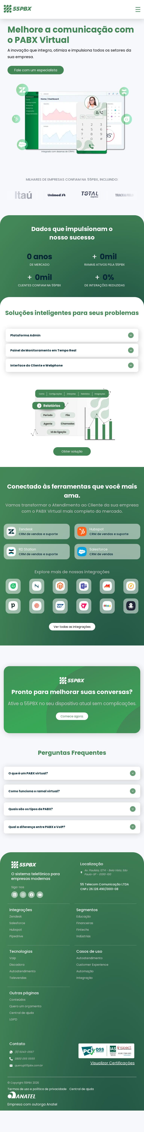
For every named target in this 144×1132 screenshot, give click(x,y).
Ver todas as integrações (72, 627)
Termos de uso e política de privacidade (37, 1089)
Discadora (16, 964)
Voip (12, 958)
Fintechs (82, 929)
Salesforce (17, 923)
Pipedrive (16, 936)
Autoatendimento (22, 971)
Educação (83, 916)
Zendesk (15, 916)
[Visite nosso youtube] (40, 894)
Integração (84, 978)
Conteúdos (17, 999)
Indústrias (83, 936)
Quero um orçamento (25, 1006)
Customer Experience (92, 964)
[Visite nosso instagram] (23, 894)
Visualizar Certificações (112, 1063)
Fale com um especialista (35, 70)
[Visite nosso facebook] (31, 894)
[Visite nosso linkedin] (14, 894)
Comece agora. (72, 716)
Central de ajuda (21, 1013)
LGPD (13, 1019)
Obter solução (72, 451)
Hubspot (15, 929)
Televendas (17, 978)
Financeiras (84, 923)
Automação (85, 971)
